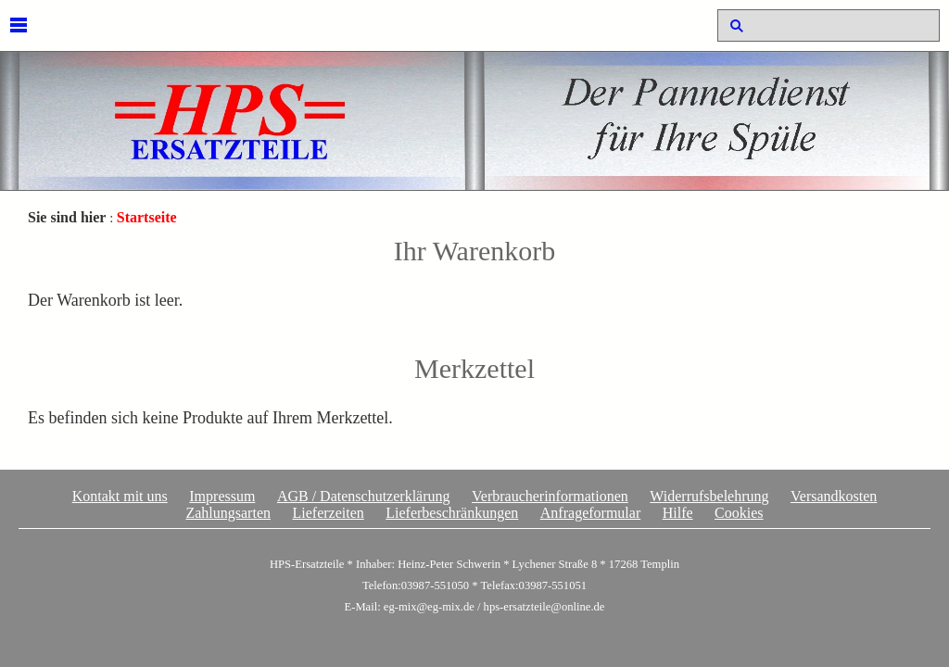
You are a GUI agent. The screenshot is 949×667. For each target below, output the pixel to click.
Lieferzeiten (327, 513)
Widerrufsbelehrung (709, 496)
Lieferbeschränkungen (452, 513)
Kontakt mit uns (120, 496)
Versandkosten (834, 496)
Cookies (739, 513)
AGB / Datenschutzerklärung (363, 496)
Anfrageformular (590, 513)
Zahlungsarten (228, 513)
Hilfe (678, 513)
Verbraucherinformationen (550, 496)
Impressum (222, 496)
